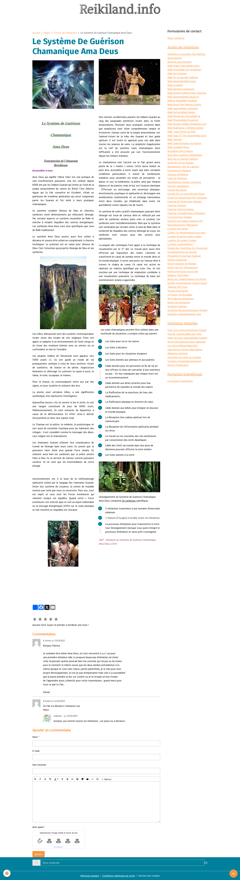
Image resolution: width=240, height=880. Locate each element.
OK (206, 862)
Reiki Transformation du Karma (184, 143)
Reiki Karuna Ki (191, 96)
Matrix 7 (189, 244)
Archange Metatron (178, 310)
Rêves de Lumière (177, 279)
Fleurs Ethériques (195, 213)
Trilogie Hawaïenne (177, 290)
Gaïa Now (172, 349)
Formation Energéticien (180, 381)
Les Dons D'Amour (177, 345)
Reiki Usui (172, 147)
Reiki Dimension (175, 81)
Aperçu (106, 779)
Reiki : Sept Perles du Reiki (181, 131)
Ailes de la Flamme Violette (182, 158)
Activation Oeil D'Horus (180, 151)
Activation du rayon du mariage (184, 357)
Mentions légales (89, 875)
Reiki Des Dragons (177, 73)
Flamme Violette (176, 205)
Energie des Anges (177, 189)
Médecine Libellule (177, 353)
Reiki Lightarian (189, 108)
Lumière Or (173, 240)
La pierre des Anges (177, 228)
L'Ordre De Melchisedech (180, 232)
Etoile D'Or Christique (195, 197)
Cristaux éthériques (177, 174)
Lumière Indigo (193, 236)
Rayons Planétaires (178, 365)
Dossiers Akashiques (178, 186)
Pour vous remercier (178, 330)
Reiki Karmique (175, 96)
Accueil (36, 32)
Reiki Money (188, 112)
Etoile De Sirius (175, 197)
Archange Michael (198, 310)
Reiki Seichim (196, 127)
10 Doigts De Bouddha (179, 294)
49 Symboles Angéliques (180, 298)
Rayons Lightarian (177, 259)
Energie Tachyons (176, 334)
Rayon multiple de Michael (181, 263)
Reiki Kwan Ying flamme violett (184, 104)
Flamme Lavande (176, 213)
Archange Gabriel (176, 314)
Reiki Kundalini (189, 100)
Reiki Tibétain (174, 139)
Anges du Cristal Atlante (180, 162)
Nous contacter (175, 38)
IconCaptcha (58, 847)
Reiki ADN (192, 345)
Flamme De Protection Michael (184, 201)
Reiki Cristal (173, 69)
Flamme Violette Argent (180, 209)
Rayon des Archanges (178, 302)
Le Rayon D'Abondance (190, 349)
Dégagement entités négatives (184, 182)
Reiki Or (196, 116)
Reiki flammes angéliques (180, 89)
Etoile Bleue (198, 193)
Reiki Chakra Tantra (177, 65)
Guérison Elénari (197, 330)
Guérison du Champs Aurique (182, 221)
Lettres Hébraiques (187, 224)
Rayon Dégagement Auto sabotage (186, 341)
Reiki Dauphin (200, 337)
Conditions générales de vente (118, 875)
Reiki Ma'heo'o (174, 112)
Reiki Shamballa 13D (178, 127)
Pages (47, 32)
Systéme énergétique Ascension (184, 361)
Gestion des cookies (149, 875)
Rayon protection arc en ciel (182, 271)
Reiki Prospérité (190, 120)
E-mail (36, 750)
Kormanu (172, 224)
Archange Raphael (177, 306)
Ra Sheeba (173, 252)
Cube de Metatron (177, 178)
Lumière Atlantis (176, 236)
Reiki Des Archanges (190, 69)
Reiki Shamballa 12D (195, 123)
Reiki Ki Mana (174, 100)
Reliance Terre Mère (178, 275)
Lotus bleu (200, 232)
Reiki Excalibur (175, 85)
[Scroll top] (233, 873)
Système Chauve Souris (194, 283)
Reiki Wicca (183, 147)
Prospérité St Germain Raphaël (184, 255)
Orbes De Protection (196, 248)
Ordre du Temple (188, 252)
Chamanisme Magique (179, 170)
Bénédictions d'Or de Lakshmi (183, 166)
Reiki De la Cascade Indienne (182, 77)
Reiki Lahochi (174, 108)
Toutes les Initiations (65, 32)
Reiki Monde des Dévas (179, 116)
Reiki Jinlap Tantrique (195, 92)
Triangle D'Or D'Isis (177, 286)
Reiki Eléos (190, 81)
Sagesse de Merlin (196, 279)
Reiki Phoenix (174, 120)
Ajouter (38, 854)
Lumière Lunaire (176, 244)
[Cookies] (7, 873)
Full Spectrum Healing (179, 217)
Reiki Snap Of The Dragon (181, 135)
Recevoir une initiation (179, 61)
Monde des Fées (176, 248)
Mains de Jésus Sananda (180, 337)
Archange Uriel (193, 314)
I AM (200, 221)
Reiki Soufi (200, 135)
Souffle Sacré (174, 283)
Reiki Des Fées (194, 334)
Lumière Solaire (187, 240)
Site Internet (39, 764)
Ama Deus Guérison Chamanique (184, 155)
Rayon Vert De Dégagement (182, 267)
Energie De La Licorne (179, 193)
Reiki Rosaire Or (175, 123)
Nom (35, 737)
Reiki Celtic (194, 65)
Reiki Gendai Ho (175, 92)
